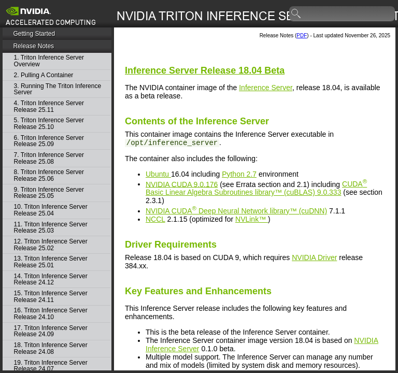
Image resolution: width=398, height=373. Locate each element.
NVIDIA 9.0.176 (182, 184)
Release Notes (33, 46)
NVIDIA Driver (314, 257)
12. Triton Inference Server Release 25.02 (51, 244)
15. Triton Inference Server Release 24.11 (51, 296)
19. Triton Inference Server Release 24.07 (51, 366)
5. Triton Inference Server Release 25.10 (49, 123)
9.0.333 (256, 188)
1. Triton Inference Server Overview (49, 60)
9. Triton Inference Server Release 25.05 (49, 193)
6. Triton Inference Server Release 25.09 (49, 141)
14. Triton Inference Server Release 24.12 (51, 279)
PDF (301, 35)
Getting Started (34, 33)
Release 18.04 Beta (205, 70)
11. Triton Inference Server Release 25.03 (51, 227)
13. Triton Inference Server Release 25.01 (51, 261)
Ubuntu (158, 174)
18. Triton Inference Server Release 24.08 (51, 348)
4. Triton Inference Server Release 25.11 (49, 106)
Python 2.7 (239, 174)
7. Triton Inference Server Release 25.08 (49, 158)
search (296, 14)
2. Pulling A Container (44, 75)
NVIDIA (236, 211)
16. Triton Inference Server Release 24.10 (51, 313)
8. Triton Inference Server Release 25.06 (49, 175)
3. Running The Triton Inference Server (58, 89)
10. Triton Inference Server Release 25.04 (51, 210)
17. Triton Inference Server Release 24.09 (51, 331)
